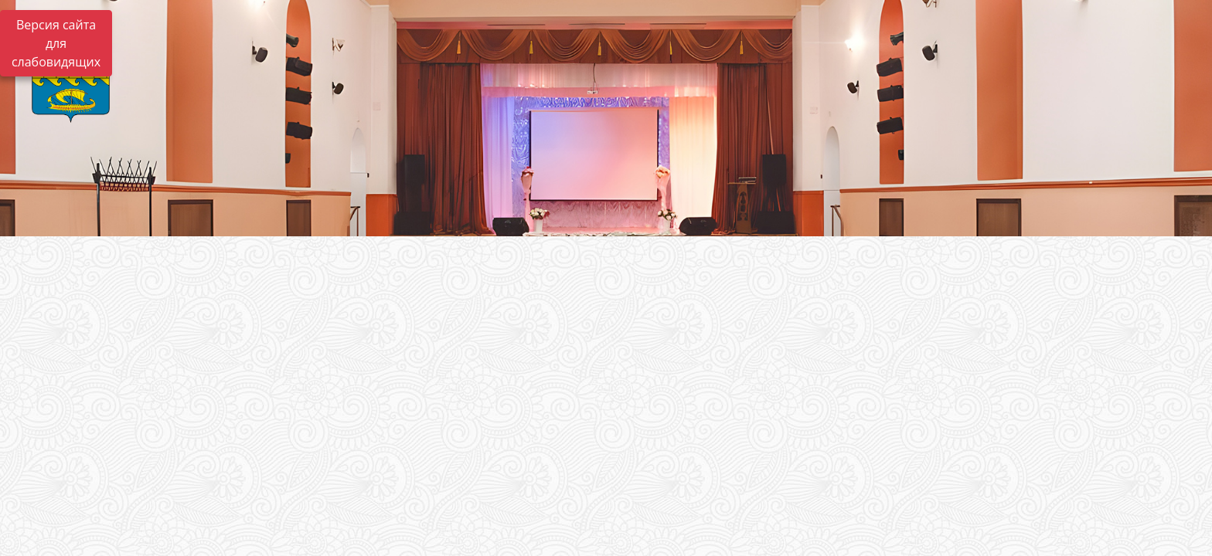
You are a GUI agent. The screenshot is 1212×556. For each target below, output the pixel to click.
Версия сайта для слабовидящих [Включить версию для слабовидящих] (56, 43)
